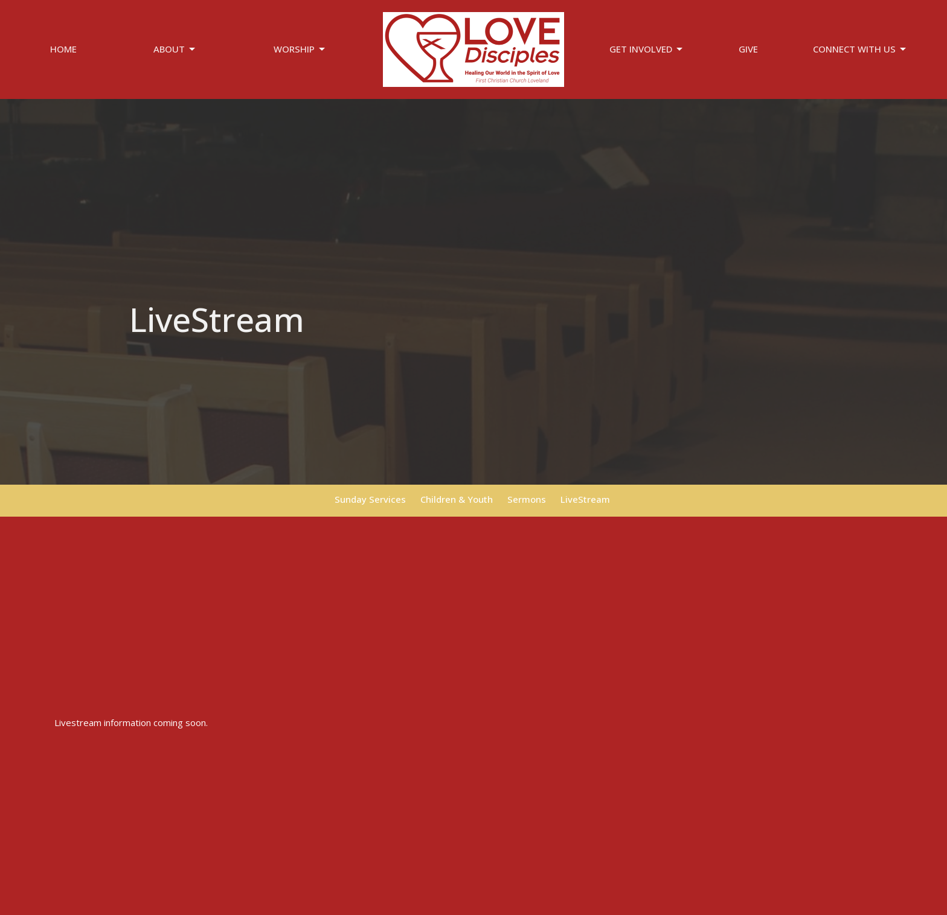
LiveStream (585, 499)
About (175, 49)
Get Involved (646, 49)
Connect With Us (860, 49)
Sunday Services (370, 499)
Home (63, 49)
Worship (300, 49)
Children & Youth (456, 499)
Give (748, 49)
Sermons (526, 499)
